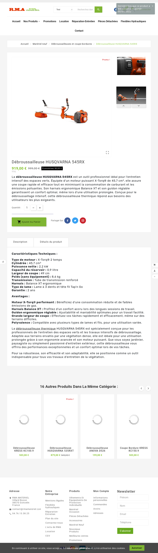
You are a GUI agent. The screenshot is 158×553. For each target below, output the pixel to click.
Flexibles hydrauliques (52, 506)
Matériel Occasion (74, 510)
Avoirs (96, 509)
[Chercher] (85, 9)
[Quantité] (27, 207)
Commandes (100, 504)
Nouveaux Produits (74, 530)
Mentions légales (54, 500)
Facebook (67, 220)
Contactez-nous (54, 523)
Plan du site (51, 518)
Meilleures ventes (78, 536)
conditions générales (78, 548)
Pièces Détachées (78, 516)
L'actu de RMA (53, 527)
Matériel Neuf (76, 525)
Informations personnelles (100, 498)
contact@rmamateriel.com (27, 509)
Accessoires (75, 520)
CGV (47, 536)
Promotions (75, 540)
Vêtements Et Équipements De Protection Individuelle (78, 501)
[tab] (20, 242)
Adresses (98, 513)
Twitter (75, 220)
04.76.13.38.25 (20, 513)
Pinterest (83, 220)
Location (50, 531)
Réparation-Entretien (51, 512)
